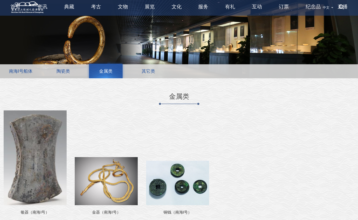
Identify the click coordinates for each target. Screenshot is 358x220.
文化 (177, 7)
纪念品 (313, 7)
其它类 (148, 71)
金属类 (106, 71)
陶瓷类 (63, 71)
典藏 (69, 7)
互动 (257, 7)
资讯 (42, 7)
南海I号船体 (20, 71)
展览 (150, 7)
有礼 (230, 7)
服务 (203, 7)
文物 (123, 7)
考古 (96, 7)
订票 (284, 7)
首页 (15, 7)
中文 (326, 8)
